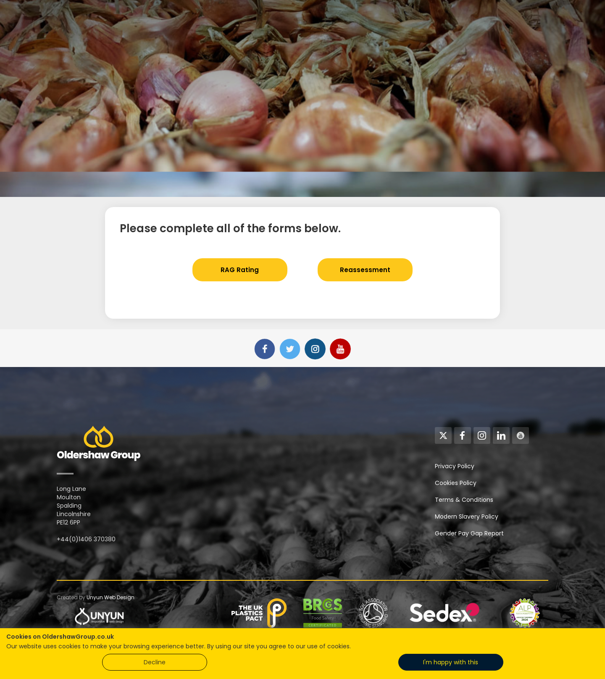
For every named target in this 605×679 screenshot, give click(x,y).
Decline (155, 662)
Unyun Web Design (110, 597)
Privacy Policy (454, 466)
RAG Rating (240, 269)
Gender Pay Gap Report (469, 533)
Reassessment (365, 269)
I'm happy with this (450, 662)
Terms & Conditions (464, 499)
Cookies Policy (455, 483)
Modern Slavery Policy (466, 516)
